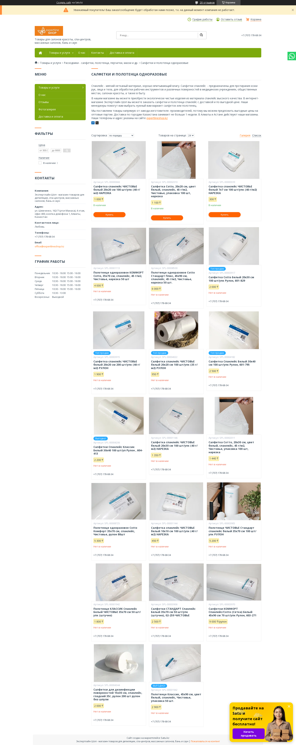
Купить (109, 214)
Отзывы (44, 102)
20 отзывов (207, 2)
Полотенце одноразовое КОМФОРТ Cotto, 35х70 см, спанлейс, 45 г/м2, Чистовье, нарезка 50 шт (118, 276)
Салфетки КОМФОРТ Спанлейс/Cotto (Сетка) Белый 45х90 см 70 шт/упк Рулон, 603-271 (232, 612)
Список (256, 135)
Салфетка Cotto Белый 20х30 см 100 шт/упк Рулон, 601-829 (231, 279)
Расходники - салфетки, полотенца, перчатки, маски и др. (101, 63)
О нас (81, 52)
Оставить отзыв (231, 19)
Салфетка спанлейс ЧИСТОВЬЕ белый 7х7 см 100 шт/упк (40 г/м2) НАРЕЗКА (233, 190)
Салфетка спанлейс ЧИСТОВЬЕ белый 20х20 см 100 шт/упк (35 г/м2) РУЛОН (174, 365)
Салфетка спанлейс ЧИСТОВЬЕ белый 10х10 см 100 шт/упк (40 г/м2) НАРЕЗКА (174, 531)
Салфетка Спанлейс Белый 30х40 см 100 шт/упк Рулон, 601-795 (232, 363)
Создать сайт (63, 2)
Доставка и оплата (122, 52)
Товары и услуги (59, 52)
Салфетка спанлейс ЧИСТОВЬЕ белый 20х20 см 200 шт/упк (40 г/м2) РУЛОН (116, 365)
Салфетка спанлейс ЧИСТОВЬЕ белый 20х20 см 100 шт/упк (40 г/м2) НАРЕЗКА (116, 190)
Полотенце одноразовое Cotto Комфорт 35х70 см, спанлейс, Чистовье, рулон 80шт (115, 531)
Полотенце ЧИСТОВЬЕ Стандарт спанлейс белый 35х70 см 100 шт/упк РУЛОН (232, 531)
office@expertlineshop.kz (49, 246)
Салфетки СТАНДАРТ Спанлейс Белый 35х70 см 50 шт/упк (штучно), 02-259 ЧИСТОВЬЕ (173, 612)
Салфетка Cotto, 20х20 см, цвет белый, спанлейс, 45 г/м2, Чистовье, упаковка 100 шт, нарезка (173, 191)
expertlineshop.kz (157, 118)
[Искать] (201, 35)
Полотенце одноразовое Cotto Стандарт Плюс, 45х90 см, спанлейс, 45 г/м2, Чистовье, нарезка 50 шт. (173, 277)
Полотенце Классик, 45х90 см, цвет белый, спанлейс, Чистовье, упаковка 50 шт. (176, 698)
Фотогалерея (47, 109)
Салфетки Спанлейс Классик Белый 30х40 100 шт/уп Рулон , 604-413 (118, 450)
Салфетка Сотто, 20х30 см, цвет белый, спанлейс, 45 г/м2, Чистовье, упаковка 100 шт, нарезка (231, 447)
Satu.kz (165, 738)
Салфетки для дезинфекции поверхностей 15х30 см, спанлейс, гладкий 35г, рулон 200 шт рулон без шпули (117, 694)
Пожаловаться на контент (205, 741)
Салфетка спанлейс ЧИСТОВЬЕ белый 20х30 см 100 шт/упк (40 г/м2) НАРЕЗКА (174, 446)
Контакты (97, 52)
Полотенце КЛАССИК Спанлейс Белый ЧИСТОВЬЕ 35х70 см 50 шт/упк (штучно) (117, 612)
